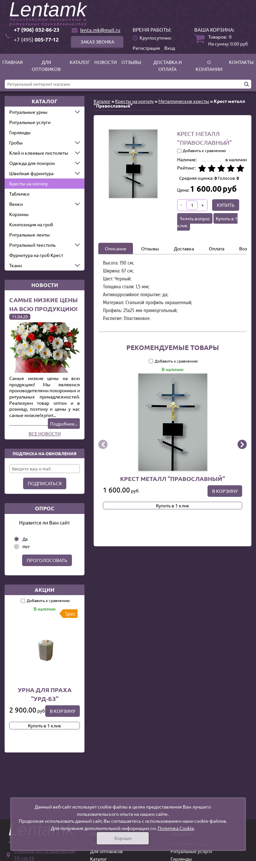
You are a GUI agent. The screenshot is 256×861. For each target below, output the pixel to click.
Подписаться (45, 483)
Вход (169, 48)
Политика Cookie (176, 828)
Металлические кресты (183, 101)
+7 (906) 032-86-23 (36, 29)
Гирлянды (20, 132)
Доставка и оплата (167, 65)
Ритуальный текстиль (32, 245)
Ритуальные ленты (29, 235)
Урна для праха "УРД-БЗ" (45, 694)
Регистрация (146, 48)
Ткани (15, 265)
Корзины (19, 214)
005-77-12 (36, 39)
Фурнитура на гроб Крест (36, 255)
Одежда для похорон (32, 163)
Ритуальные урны (28, 112)
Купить (226, 205)
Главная (12, 62)
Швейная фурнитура (31, 173)
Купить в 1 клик (44, 725)
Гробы (16, 142)
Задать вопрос (194, 218)
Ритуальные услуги (29, 122)
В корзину (62, 711)
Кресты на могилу (28, 183)
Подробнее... (64, 424)
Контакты (241, 62)
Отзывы (131, 62)
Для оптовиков (46, 65)
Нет (26, 546)
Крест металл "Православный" (172, 478)
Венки (16, 204)
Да (25, 539)
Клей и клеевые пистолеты (38, 153)
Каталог (80, 62)
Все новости (45, 433)
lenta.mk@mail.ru (100, 30)
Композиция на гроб (31, 224)
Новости (105, 62)
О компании (209, 65)
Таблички (19, 194)
